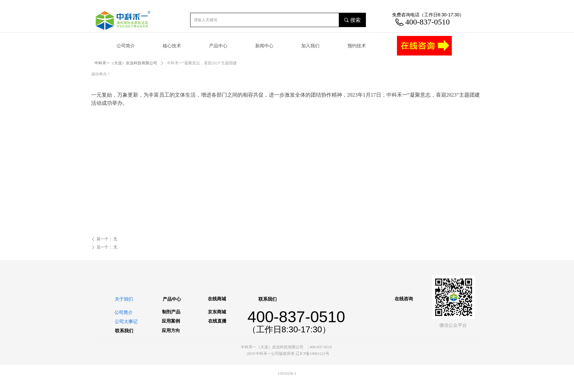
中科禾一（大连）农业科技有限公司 (125, 63)
